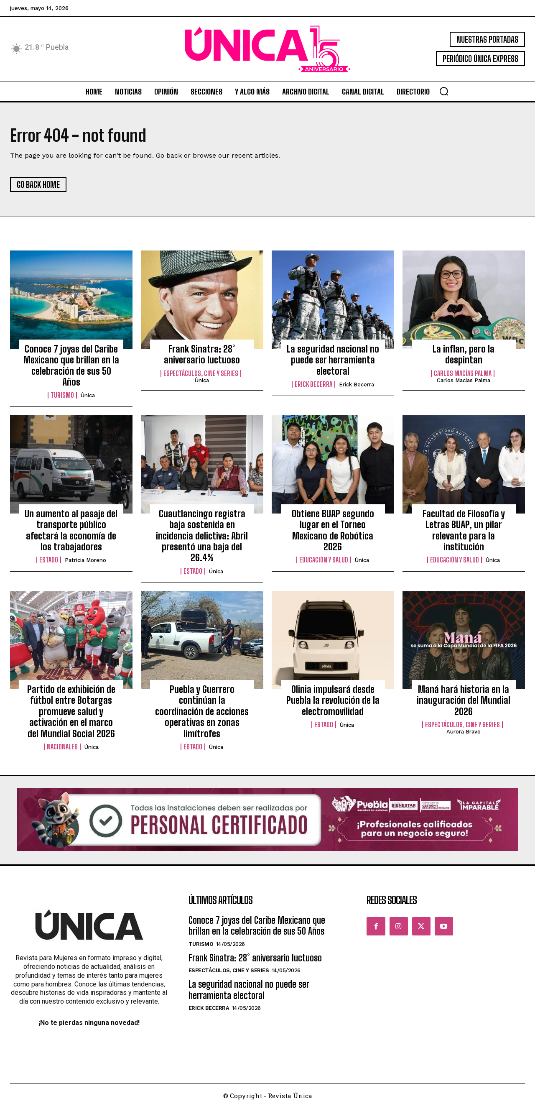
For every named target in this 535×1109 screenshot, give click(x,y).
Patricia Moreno (85, 562)
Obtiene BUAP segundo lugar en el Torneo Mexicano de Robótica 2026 (333, 531)
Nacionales (62, 748)
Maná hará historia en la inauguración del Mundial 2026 (463, 702)
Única (88, 397)
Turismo (62, 397)
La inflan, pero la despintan (463, 356)
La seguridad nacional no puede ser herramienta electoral (333, 361)
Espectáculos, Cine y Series (200, 374)
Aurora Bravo (463, 733)
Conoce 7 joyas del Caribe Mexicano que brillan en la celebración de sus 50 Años (71, 367)
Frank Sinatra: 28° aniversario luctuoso (202, 356)
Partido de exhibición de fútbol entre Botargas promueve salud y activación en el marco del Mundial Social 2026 (71, 713)
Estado (48, 561)
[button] (444, 91)
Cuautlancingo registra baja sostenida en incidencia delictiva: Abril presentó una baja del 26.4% (202, 537)
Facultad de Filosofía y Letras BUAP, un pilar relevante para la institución (464, 531)
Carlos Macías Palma (463, 374)
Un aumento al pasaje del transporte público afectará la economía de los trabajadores (71, 531)
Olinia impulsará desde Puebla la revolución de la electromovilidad (333, 702)
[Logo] (267, 49)
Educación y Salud (323, 561)
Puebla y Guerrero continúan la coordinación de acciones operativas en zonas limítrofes (202, 713)
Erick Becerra (313, 386)
